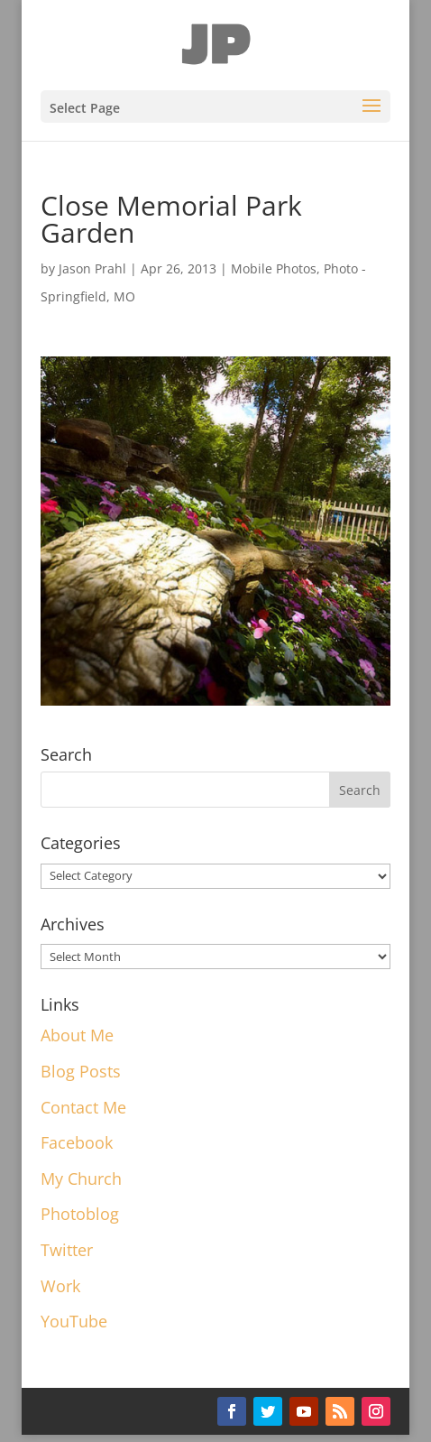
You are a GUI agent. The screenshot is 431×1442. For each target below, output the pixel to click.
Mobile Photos (273, 268)
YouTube (74, 1321)
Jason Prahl (92, 268)
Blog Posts (81, 1071)
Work (60, 1286)
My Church (81, 1178)
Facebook (77, 1142)
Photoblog (80, 1214)
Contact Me (83, 1107)
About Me (77, 1035)
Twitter (67, 1250)
